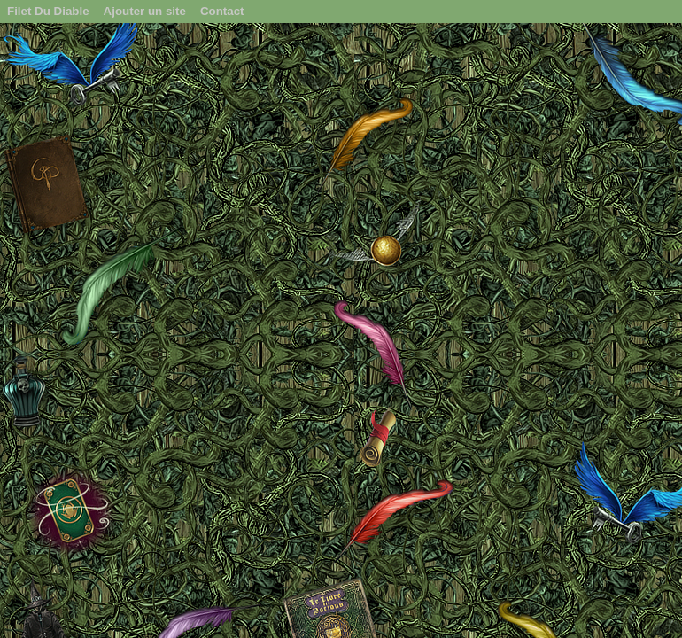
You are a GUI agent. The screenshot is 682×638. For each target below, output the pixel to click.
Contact (222, 11)
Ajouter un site (145, 11)
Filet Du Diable (48, 11)
